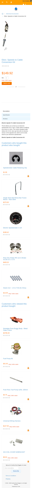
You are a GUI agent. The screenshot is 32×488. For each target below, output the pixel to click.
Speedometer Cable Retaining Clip (15, 168)
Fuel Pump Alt (8, 358)
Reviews (5, 118)
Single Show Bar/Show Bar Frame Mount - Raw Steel (14, 198)
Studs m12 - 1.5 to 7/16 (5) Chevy (14, 288)
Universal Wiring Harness (11, 421)
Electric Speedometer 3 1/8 (12, 228)
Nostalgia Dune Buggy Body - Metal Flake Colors (15, 329)
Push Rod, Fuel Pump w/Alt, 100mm (15, 390)
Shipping (8, 479)
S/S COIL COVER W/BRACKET (14, 452)
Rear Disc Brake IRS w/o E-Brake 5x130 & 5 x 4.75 (14, 258)
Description (6, 111)
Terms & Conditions (11, 475)
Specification (6, 115)
